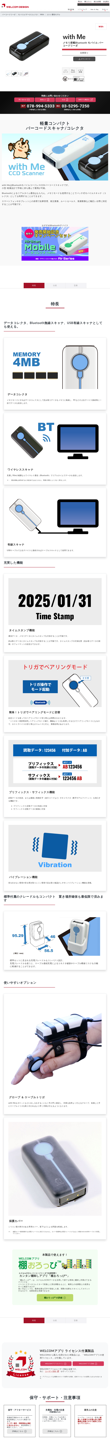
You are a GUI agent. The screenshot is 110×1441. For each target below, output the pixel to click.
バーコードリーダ (9, 14)
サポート (105, 9)
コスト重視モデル (53, 14)
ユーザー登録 (52, 1371)
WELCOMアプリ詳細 (88, 1364)
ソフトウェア (82, 9)
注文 (65, 100)
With (42, 14)
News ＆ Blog (94, 9)
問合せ (80, 1)
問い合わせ (24, 100)
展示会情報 (97, 1)
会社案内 (106, 1)
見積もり (45, 100)
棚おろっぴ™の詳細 (55, 1298)
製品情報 (71, 9)
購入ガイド (88, 1)
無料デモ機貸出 (85, 100)
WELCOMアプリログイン (56, 1364)
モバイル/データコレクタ (28, 14)
